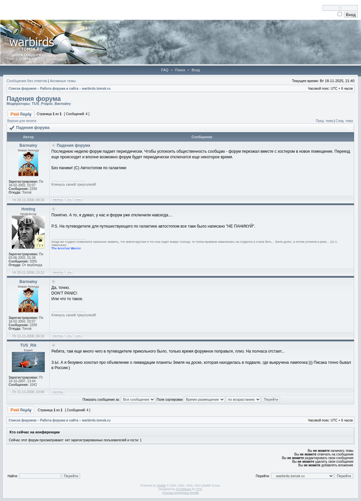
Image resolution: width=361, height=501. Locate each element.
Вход (196, 70)
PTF (199, 489)
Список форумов (23, 88)
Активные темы (63, 81)
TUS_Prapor (42, 104)
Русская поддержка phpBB (180, 492)
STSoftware (183, 489)
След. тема (344, 121)
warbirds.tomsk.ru (96, 88)
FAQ (164, 70)
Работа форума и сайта (59, 88)
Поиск (180, 70)
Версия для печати (21, 121)
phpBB (161, 485)
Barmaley (63, 104)
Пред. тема (324, 121)
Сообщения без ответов (27, 81)
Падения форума (34, 98)
